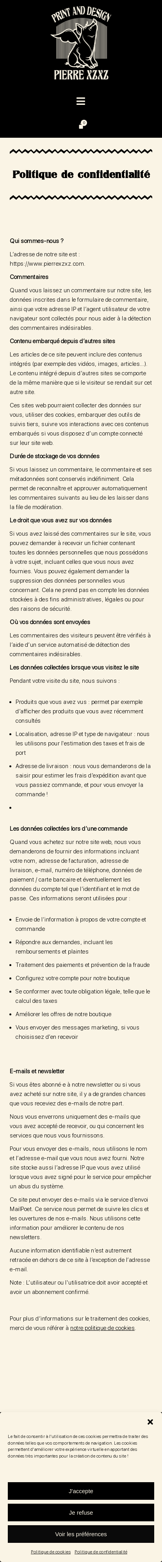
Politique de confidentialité (101, 1552)
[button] (150, 1422)
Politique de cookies (51, 1552)
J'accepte (81, 1491)
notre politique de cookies (102, 1328)
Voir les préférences (81, 1534)
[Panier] (81, 126)
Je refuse (81, 1512)
